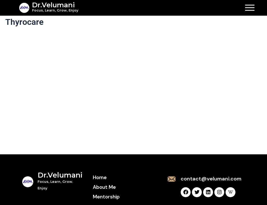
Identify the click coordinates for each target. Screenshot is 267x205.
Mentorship (106, 197)
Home (100, 177)
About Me (104, 187)
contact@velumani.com (211, 178)
